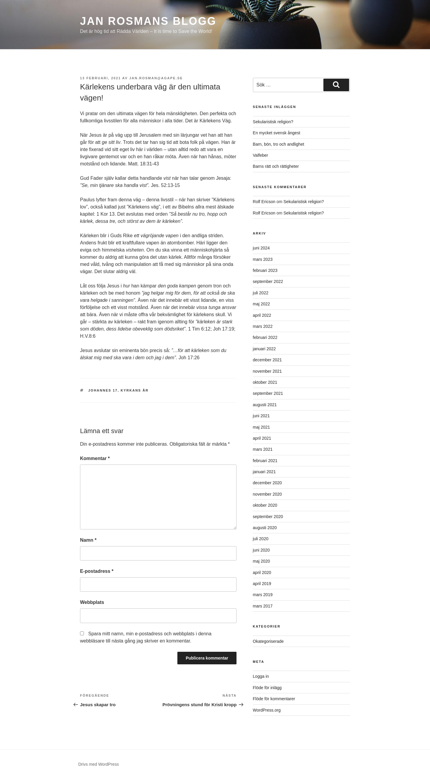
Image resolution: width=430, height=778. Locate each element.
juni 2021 (261, 415)
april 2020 (262, 572)
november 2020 (267, 494)
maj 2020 (261, 561)
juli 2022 (260, 292)
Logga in (261, 676)
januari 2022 (264, 348)
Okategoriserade (268, 641)
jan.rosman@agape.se (156, 78)
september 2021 (268, 393)
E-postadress (96, 571)
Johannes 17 (103, 390)
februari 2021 (265, 460)
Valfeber (260, 155)
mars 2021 (263, 449)
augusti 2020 (265, 527)
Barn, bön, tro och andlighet (278, 144)
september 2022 (268, 281)
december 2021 (267, 359)
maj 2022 (261, 304)
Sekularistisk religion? (273, 121)
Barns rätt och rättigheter (276, 166)
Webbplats (92, 602)
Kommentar (95, 458)
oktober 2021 (265, 382)
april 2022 (262, 315)
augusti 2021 (265, 404)
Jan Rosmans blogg (148, 21)
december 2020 (267, 482)
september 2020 (268, 516)
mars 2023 (263, 259)
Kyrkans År (134, 390)
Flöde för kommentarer (274, 698)
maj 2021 (261, 427)
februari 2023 (265, 270)
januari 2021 (264, 471)
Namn (88, 540)
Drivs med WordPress (98, 764)
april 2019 (262, 583)
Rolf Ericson (264, 201)
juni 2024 (261, 248)
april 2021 (262, 438)
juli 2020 (260, 538)
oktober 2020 (265, 505)
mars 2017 (263, 606)
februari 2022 (265, 337)
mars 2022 (263, 326)
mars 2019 (263, 594)
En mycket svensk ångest (276, 132)
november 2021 (267, 371)
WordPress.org (267, 710)
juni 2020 (261, 550)
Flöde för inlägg (267, 687)
